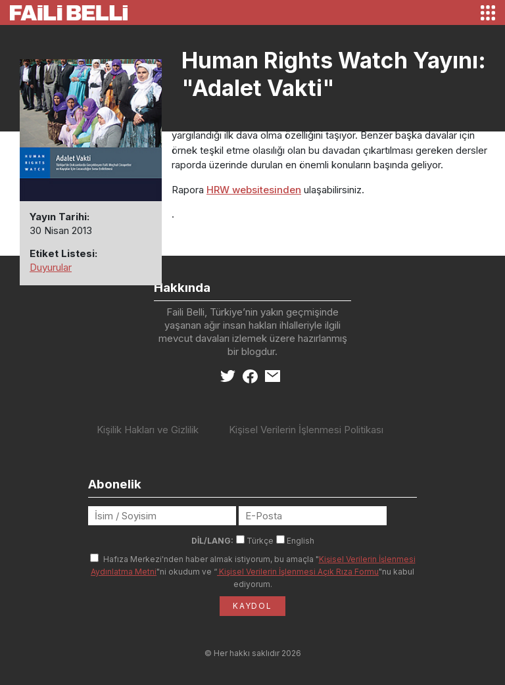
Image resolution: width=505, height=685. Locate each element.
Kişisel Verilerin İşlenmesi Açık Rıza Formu (298, 572)
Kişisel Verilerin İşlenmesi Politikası (306, 429)
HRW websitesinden (253, 189)
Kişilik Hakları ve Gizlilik (148, 429)
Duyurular (51, 267)
